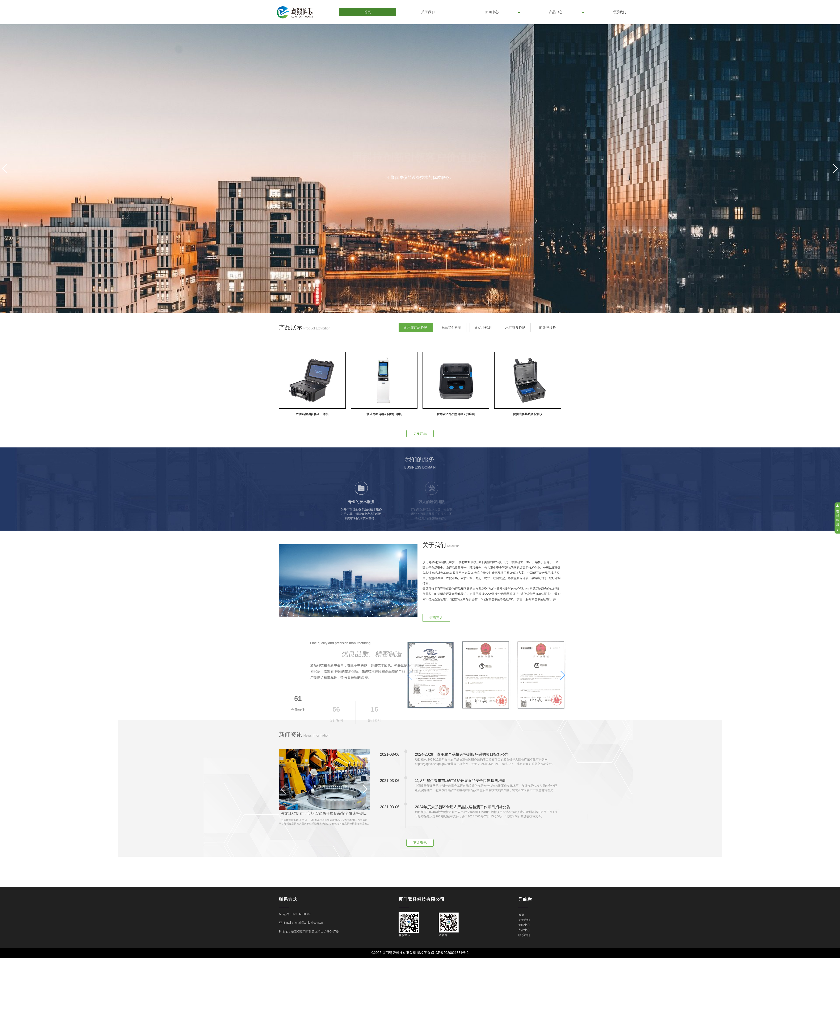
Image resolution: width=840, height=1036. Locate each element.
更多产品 (420, 433)
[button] (420, 308)
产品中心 (555, 12)
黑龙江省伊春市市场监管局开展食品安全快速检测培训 (325, 813)
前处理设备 (547, 327)
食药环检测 (483, 327)
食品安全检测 (451, 327)
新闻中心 (492, 12)
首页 (367, 12)
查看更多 (436, 618)
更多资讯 (420, 843)
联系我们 (619, 12)
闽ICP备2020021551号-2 (450, 953)
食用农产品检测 (415, 327)
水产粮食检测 (515, 327)
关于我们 (428, 12)
